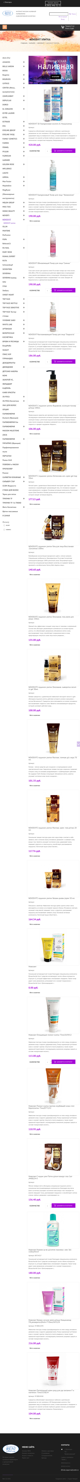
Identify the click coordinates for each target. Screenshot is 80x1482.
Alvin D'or (6, 58)
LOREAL (5, 177)
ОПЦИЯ (5, 409)
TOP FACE (6, 299)
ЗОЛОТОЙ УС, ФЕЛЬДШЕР (7, 382)
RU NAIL (5, 248)
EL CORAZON (7, 109)
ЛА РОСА (6, 396)
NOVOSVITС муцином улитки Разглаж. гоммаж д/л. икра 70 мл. (53, 758)
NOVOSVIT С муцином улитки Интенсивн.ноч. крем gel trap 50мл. (53, 477)
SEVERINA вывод (9, 277)
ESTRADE (6, 121)
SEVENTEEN (7, 269)
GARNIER (6, 160)
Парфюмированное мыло (10, 449)
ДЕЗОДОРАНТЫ (8, 363)
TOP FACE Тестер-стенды (9, 314)
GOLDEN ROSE (8, 164)
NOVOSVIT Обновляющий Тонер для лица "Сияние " (50, 263)
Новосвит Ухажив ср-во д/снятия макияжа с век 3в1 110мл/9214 (50, 1251)
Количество (35, 151)
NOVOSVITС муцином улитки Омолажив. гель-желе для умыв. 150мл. (51, 618)
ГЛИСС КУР (6, 354)
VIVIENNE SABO (8, 320)
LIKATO (5, 173)
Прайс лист (25, 1458)
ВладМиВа (6, 345)
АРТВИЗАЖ (7, 329)
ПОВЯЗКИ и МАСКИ (10, 464)
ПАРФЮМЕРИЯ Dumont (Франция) (10, 416)
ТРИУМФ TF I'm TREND (11, 503)
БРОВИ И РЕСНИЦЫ (10, 341)
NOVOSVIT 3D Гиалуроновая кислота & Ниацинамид (50, 124)
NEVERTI (5, 215)
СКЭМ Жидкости (9, 486)
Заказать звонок (53, 3)
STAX (4, 286)
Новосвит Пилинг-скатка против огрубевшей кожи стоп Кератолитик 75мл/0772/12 (51, 1107)
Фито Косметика (9, 507)
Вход (62, 19)
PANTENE (6, 231)
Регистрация (63, 17)
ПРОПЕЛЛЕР (7, 469)
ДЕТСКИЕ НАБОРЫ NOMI (10, 373)
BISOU (5, 70)
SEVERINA (6, 273)
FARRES (5, 143)
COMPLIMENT (7, 96)
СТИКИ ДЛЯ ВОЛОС (10, 490)
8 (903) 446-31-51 (53, 5)
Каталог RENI (26, 1451)
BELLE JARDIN (8, 66)
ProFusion (6, 235)
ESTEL (4, 117)
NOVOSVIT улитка (9, 223)
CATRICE (5, 83)
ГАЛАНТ (5, 350)
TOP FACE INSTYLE (9, 303)
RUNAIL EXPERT (8, 256)
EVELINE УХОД (8, 134)
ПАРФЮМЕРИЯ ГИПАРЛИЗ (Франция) (11, 441)
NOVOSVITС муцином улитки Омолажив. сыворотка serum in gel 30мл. (52, 688)
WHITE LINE (7, 324)
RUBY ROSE (7, 252)
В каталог (55, 77)
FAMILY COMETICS (9, 139)
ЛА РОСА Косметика (10, 401)
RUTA (4, 260)
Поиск (74, 14)
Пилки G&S (7, 460)
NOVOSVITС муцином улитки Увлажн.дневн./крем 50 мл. (52, 898)
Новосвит (32, 966)
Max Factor (6, 181)
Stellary (5, 290)
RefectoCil (6, 243)
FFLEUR (5, 151)
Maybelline (6, 185)
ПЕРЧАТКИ (6, 456)
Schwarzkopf (7, 265)
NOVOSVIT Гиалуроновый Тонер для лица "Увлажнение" (51, 195)
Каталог (32, 43)
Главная (24, 43)
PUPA (4, 239)
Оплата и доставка (48, 1451)
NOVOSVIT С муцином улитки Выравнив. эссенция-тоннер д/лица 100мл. (52, 406)
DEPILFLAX (6, 100)
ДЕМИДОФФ (7, 367)
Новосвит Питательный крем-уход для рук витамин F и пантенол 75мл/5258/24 (51, 1391)
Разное (5, 473)
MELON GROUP (8, 202)
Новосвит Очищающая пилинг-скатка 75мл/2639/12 (50, 1035)
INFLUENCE (6, 168)
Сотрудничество (47, 1455)
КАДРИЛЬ (6, 388)
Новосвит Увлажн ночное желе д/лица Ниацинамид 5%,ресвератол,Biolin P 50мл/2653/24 (50, 1321)
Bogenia (5, 75)
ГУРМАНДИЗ (7, 358)
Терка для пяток (9, 494)
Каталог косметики (28, 1453)
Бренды (44, 1458)
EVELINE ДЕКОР (8, 130)
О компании (45, 1453)
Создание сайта (61, 1479)
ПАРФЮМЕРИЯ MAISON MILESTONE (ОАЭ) (10, 430)
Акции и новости (27, 1455)
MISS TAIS (6, 207)
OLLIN (4, 226)
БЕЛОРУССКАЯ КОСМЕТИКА (8, 335)
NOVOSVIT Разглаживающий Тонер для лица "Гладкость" (51, 334)
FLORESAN (6, 156)
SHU (4, 282)
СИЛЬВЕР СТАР (8, 481)
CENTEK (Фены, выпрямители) (8, 89)
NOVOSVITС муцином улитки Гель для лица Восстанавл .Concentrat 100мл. (51, 547)
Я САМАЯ (6, 515)
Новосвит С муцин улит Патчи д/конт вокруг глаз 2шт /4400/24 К (50, 1177)
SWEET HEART (8, 294)
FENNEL (5, 147)
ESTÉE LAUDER (8, 113)
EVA (4, 126)
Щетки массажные (10, 511)
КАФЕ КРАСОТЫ (8, 392)
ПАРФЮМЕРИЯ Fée (10, 422)
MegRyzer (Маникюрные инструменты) (8, 194)
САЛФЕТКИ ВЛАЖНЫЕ (11, 477)
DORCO (5, 104)
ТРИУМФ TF (7, 498)
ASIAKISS (6, 62)
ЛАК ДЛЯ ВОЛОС (9, 405)
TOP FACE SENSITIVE (10, 307)
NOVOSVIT (40, 43)
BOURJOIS (6, 79)
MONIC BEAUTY (8, 211)
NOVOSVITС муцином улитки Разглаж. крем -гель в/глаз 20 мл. (53, 829)
